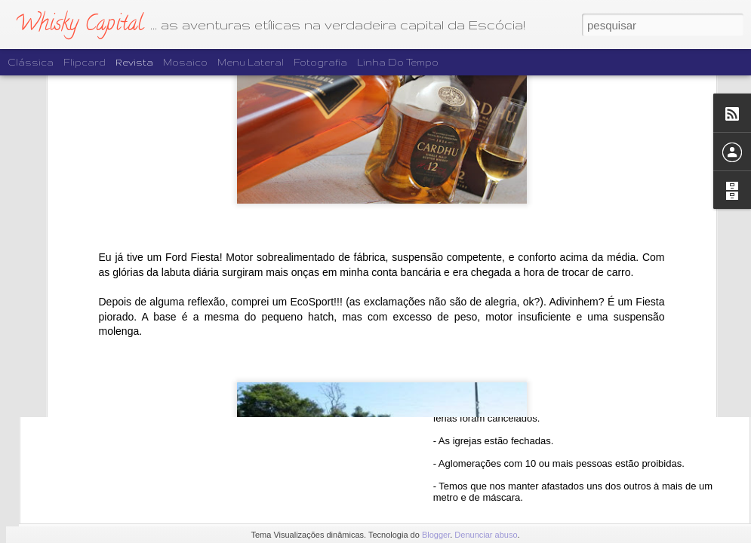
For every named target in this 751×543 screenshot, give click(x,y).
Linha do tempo (398, 62)
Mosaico (185, 62)
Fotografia (320, 62)
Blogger (436, 534)
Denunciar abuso (485, 534)
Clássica (31, 62)
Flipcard (84, 62)
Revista (134, 62)
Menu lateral (250, 62)
